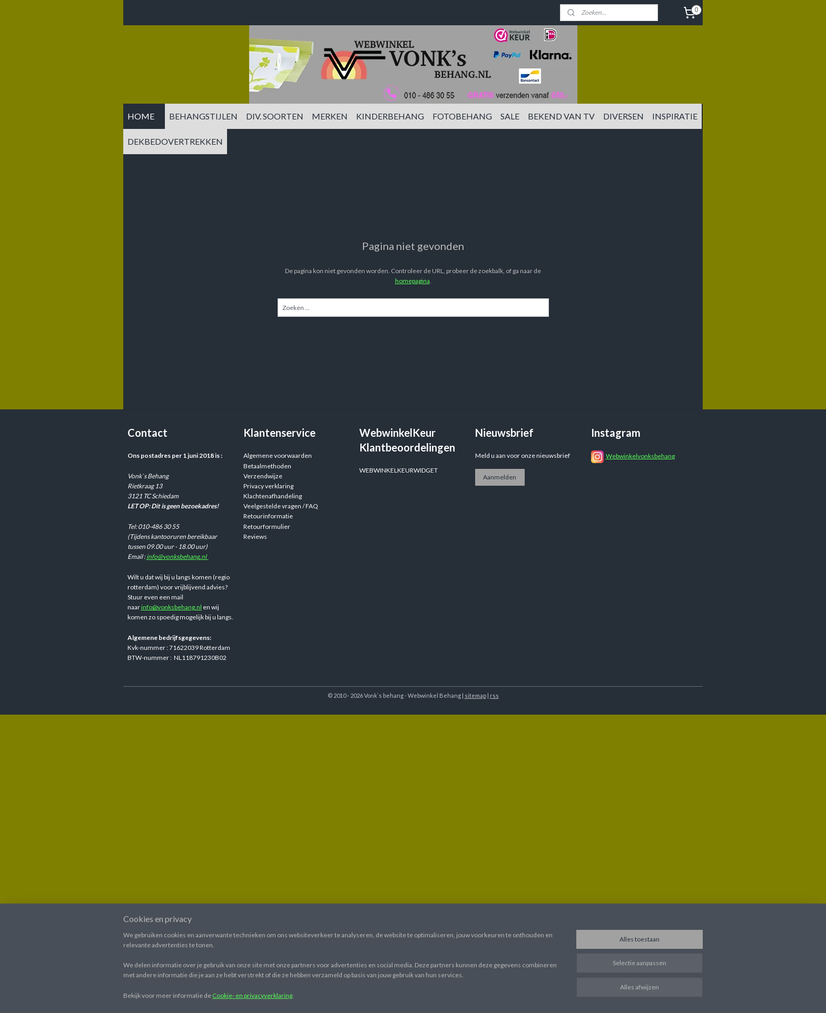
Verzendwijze (262, 476)
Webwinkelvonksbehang (640, 456)
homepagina (412, 281)
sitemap (475, 695)
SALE (509, 116)
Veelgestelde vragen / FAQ (280, 506)
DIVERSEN (623, 116)
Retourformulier (266, 526)
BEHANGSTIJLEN (203, 116)
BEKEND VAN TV (561, 116)
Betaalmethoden (267, 466)
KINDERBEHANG (390, 116)
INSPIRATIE (674, 116)
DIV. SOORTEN (274, 116)
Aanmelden (499, 477)
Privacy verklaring (268, 486)
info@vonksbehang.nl (177, 556)
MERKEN (330, 116)
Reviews (255, 536)
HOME (140, 116)
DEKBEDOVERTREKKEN (175, 141)
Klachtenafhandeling (272, 496)
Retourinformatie (268, 516)
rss (494, 695)
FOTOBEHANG (462, 116)
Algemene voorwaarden (277, 455)
